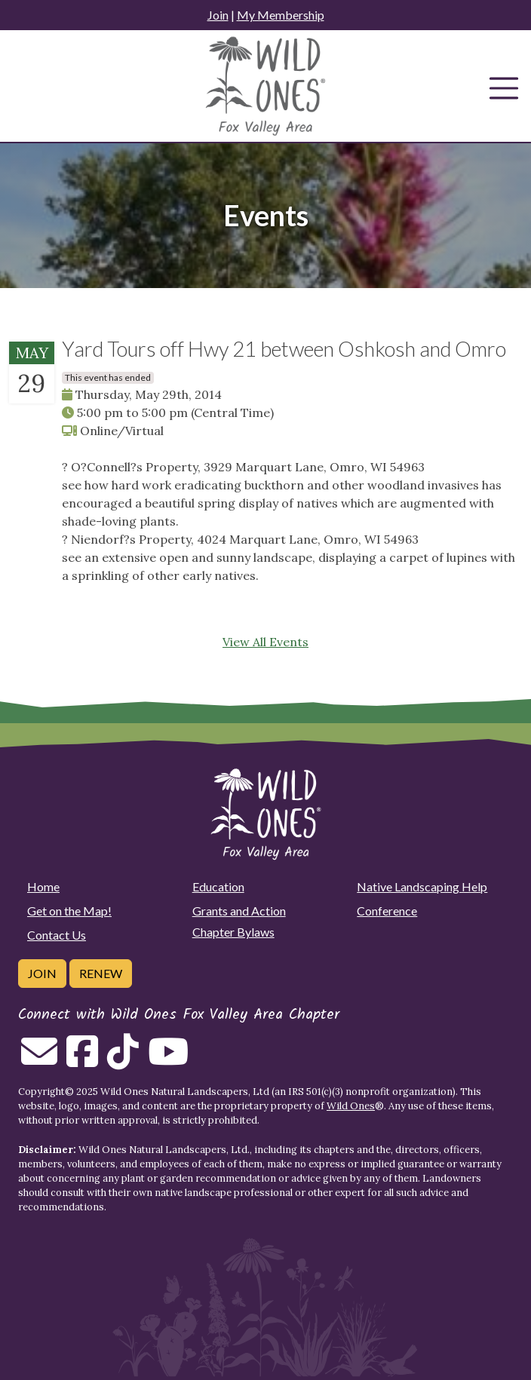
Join (218, 15)
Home (43, 886)
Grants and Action (239, 910)
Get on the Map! (69, 910)
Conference (387, 910)
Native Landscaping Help (422, 886)
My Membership (280, 15)
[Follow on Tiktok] (123, 1060)
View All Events (265, 641)
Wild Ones (351, 1105)
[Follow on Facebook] (82, 1060)
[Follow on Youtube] (168, 1060)
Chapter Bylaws (233, 932)
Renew (100, 973)
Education (218, 886)
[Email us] (39, 1060)
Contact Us (56, 935)
